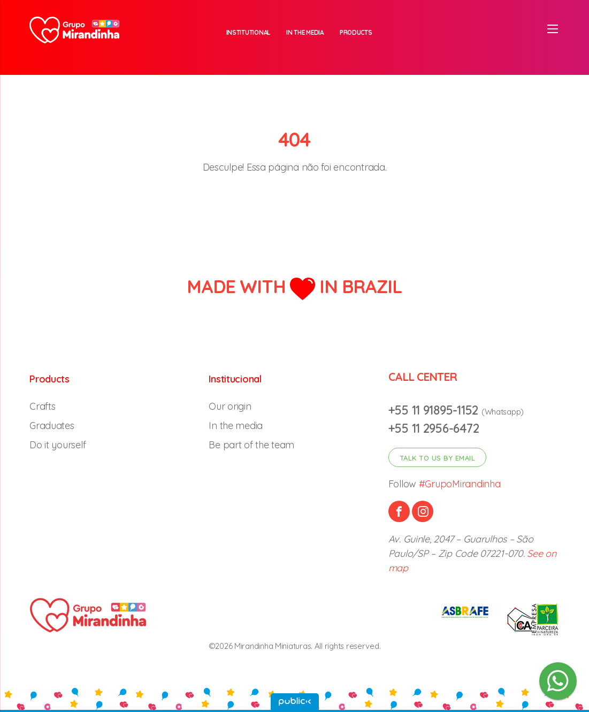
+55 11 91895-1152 (434, 410)
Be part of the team (251, 445)
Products (356, 32)
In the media (305, 32)
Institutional (248, 32)
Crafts (42, 406)
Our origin (230, 406)
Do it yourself (57, 445)
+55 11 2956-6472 (433, 428)
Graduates (51, 425)
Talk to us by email (438, 458)
